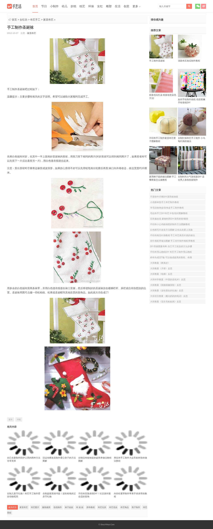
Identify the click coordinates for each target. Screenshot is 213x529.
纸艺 (82, 6)
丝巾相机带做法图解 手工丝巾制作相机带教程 (172, 241)
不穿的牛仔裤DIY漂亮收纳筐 (164, 196)
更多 (135, 6)
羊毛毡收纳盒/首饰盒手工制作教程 (167, 207)
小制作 (54, 6)
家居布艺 (48, 19)
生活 (117, 6)
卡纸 (19, 419)
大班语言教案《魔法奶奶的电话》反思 (169, 296)
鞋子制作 (136, 507)
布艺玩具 (102, 507)
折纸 (73, 6)
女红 (100, 6)
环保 (91, 6)
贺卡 (10, 419)
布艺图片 (35, 507)
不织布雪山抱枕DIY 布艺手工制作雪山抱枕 (171, 252)
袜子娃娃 (69, 507)
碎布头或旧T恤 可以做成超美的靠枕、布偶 (171, 257)
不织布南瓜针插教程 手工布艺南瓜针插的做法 (172, 235)
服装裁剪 (46, 507)
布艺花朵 (113, 507)
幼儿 (64, 6)
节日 (44, 6)
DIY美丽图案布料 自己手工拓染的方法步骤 (171, 246)
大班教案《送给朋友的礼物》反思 (166, 290)
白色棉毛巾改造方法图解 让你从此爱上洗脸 (171, 230)
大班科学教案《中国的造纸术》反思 (168, 279)
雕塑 (109, 6)
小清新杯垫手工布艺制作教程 (164, 202)
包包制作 (58, 507)
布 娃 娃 (79, 507)
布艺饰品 (124, 507)
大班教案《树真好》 (160, 263)
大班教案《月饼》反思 (161, 268)
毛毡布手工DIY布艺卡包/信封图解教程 (169, 213)
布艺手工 (35, 19)
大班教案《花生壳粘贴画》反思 (165, 301)
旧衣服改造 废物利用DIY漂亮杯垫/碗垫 (169, 218)
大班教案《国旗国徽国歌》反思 (165, 285)
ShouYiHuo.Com (107, 524)
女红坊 (23, 19)
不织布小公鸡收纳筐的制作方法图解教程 (170, 224)
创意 (126, 6)
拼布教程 (91, 507)
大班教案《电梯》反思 (161, 274)
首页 (35, 6)
